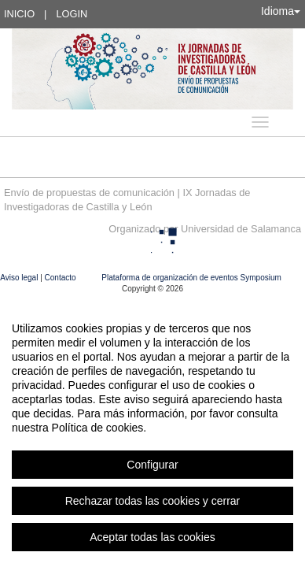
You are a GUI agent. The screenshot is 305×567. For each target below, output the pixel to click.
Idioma (280, 11)
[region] (152, 432)
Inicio (19, 14)
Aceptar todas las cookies (152, 537)
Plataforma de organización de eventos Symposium (191, 277)
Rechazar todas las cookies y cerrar (153, 501)
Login (71, 14)
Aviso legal (20, 277)
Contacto (62, 277)
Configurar (152, 464)
